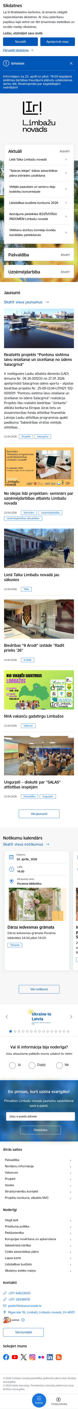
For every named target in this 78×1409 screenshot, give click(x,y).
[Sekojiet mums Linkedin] (50, 1357)
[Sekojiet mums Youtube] (15, 1356)
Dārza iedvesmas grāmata (31, 927)
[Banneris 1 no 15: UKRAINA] (39, 1017)
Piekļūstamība (14, 1233)
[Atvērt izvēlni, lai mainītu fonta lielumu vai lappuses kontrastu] (58, 1402)
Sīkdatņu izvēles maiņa (20, 1270)
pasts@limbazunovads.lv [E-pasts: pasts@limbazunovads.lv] (24, 1306)
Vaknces (28, 725)
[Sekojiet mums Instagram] (32, 1357)
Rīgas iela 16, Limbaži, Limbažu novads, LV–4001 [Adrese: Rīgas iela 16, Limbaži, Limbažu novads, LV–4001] (41, 1312)
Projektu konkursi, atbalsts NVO (26, 1198)
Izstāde (28, 659)
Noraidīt (20, 42)
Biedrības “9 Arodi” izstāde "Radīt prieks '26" (34, 648)
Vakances (11, 1172)
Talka (26, 589)
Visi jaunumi (39, 814)
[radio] (15, 1064)
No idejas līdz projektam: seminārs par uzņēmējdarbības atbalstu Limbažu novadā (38, 498)
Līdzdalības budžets (18, 1264)
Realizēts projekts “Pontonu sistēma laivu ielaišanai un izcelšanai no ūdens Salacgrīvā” (38, 359)
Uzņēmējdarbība (50, 512)
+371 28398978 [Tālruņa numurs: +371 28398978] (19, 1299)
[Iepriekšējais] (6, 1017)
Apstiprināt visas (57, 42)
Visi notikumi (39, 989)
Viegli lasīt (11, 1220)
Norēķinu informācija (19, 1166)
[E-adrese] (11, 1320)
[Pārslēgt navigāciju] (39, 1400)
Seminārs (29, 512)
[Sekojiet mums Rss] (59, 1357)
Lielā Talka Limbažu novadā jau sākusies (31, 577)
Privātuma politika (17, 1226)
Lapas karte (13, 1258)
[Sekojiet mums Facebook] (6, 1357)
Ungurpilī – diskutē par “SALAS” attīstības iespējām (32, 784)
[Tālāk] (71, 1017)
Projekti (26, 436)
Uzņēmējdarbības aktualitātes (23, 518)
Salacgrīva (42, 436)
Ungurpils (47, 796)
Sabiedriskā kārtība (18, 1245)
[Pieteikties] (40, 1130)
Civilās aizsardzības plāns (22, 1252)
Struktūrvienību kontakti (21, 1191)
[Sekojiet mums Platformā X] (24, 1357)
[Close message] (71, 63)
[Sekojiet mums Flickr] (41, 1356)
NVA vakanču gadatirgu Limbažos (34, 716)
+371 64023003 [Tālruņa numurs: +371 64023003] (19, 1293)
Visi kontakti (23, 1332)
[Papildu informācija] (22, 1320)
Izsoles (9, 1185)
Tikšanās (15, 945)
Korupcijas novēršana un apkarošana (30, 1239)
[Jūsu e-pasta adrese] (40, 1116)
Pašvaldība (29, 796)
